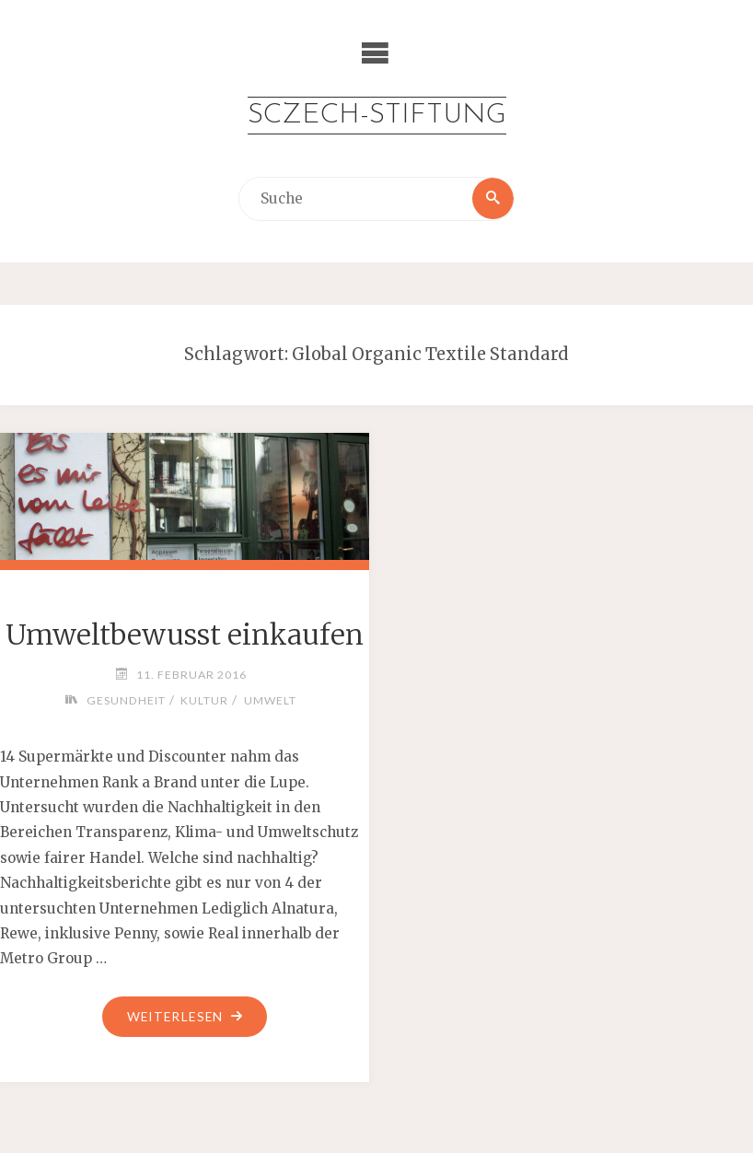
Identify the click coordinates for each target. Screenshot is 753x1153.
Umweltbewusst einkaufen (185, 634)
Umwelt (269, 700)
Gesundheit (125, 700)
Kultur (204, 700)
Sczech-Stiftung (376, 115)
